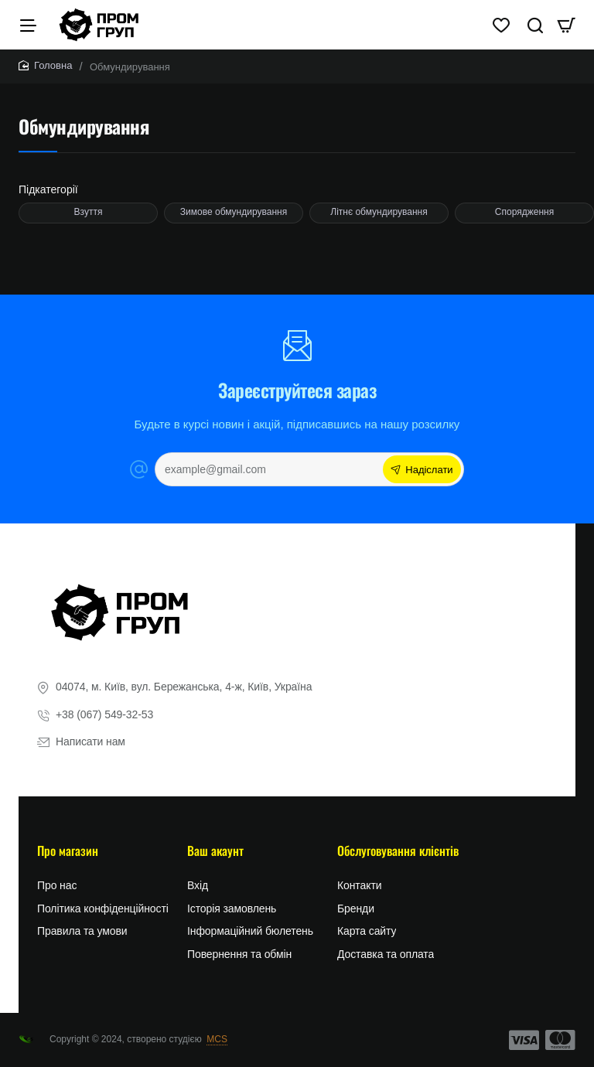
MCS (217, 1039)
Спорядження (524, 224)
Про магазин (67, 855)
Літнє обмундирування (378, 224)
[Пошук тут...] (525, 31)
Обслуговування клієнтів (398, 855)
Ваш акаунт (215, 855)
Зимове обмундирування (233, 224)
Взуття (88, 224)
